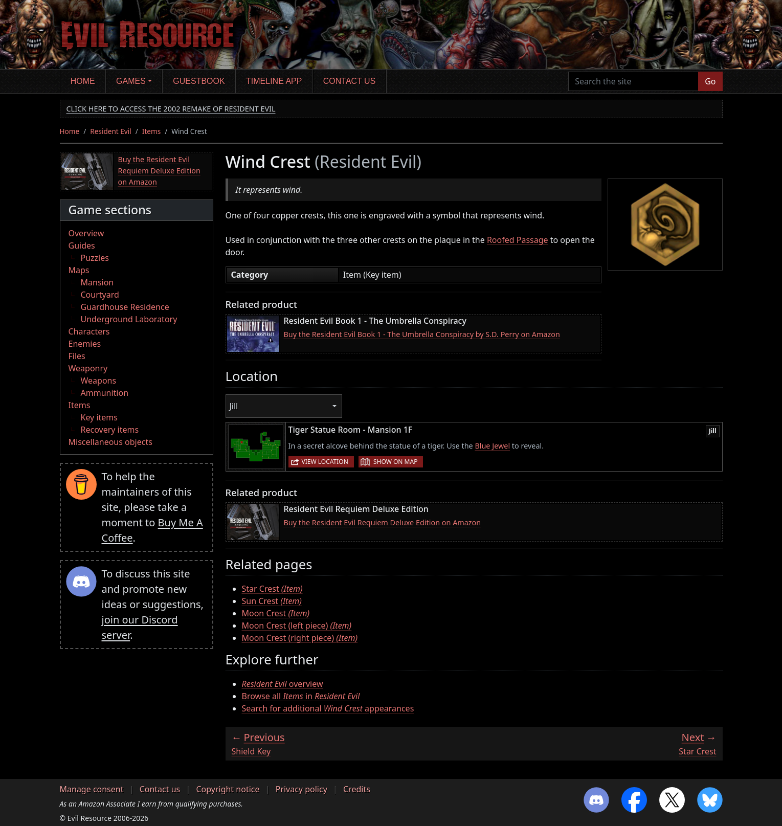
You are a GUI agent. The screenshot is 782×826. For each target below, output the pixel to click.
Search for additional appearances (328, 708)
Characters (89, 331)
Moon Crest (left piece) (297, 625)
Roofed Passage (517, 239)
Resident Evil (110, 131)
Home (83, 81)
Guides (82, 245)
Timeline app (274, 81)
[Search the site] (633, 81)
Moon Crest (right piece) (300, 637)
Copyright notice (227, 789)
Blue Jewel (492, 446)
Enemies (85, 343)
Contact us (349, 81)
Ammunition (105, 392)
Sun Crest (272, 601)
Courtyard (100, 294)
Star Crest (272, 588)
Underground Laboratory (129, 319)
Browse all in (301, 696)
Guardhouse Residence (125, 306)
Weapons (99, 380)
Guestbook (199, 81)
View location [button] (325, 461)
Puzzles (95, 257)
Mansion (97, 282)
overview (282, 683)
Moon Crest (276, 613)
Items (151, 131)
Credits (356, 789)
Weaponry (88, 368)
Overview (86, 233)
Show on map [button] (395, 461)
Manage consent (92, 789)
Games (131, 81)
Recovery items (110, 429)
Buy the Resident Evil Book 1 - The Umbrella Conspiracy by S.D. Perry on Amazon (422, 334)
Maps (79, 270)
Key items (99, 417)
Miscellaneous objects (110, 442)
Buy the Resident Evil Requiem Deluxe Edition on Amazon (159, 170)
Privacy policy (301, 789)
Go (710, 81)
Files (77, 356)
